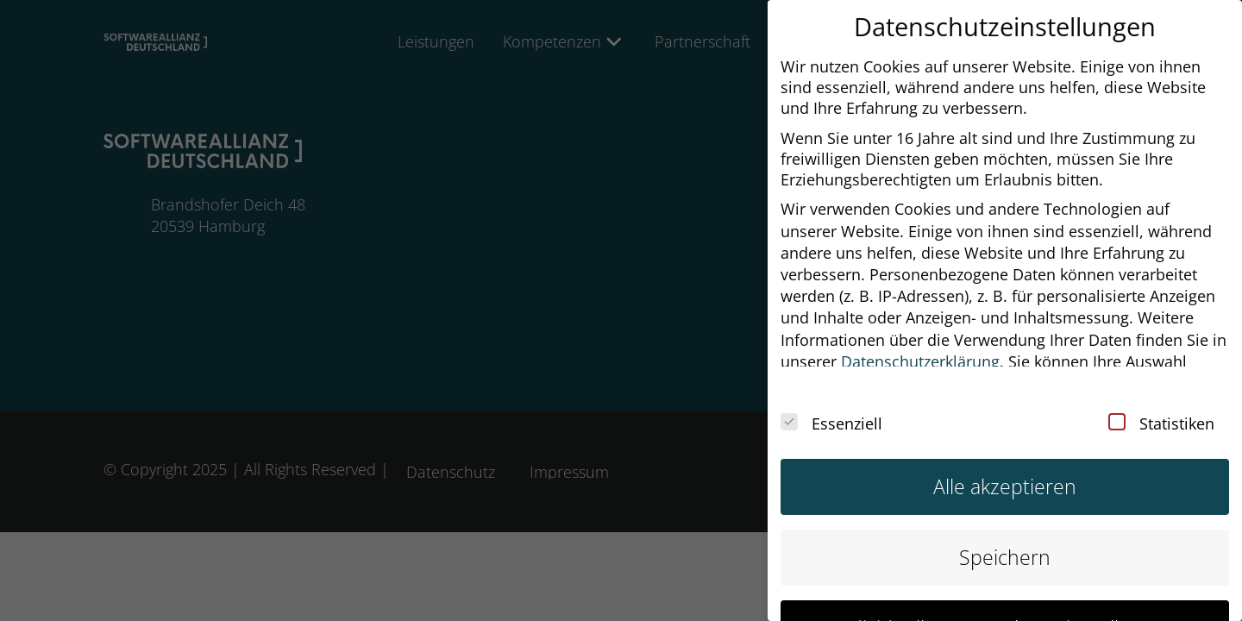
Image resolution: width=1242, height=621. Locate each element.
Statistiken (1161, 410)
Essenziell (831, 410)
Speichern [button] (1005, 544)
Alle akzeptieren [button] (1004, 474)
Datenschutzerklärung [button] (920, 348)
